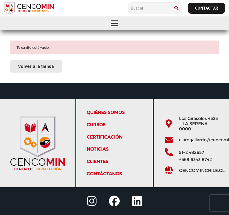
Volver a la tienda (36, 66)
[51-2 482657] (171, 152)
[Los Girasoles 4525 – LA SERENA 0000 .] (171, 123)
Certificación (104, 137)
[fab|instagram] (91, 201)
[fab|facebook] (114, 201)
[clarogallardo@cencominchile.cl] (171, 140)
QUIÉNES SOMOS (106, 112)
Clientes (97, 161)
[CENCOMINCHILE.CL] (171, 170)
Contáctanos (104, 173)
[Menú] (114, 23)
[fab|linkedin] (137, 201)
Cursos (96, 124)
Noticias (97, 149)
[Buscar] (155, 8)
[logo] (29, 8)
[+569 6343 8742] (171, 159)
